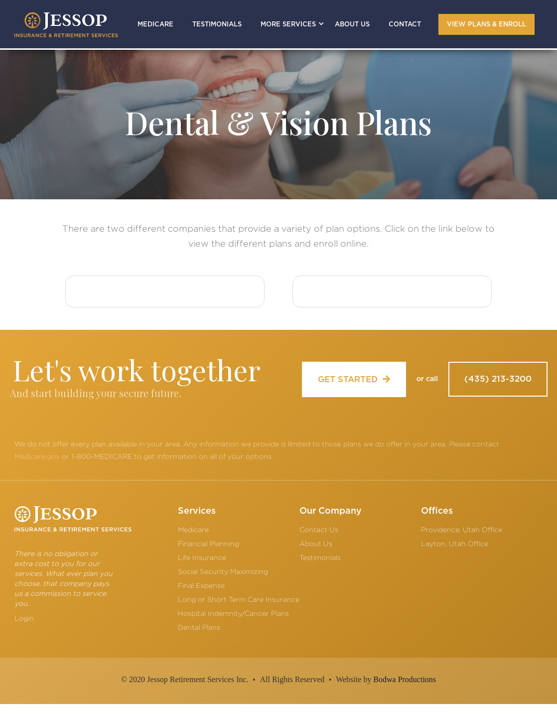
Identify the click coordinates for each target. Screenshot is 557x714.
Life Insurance (202, 557)
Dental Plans (199, 627)
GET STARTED (354, 379)
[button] (288, 24)
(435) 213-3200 (498, 379)
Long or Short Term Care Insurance (238, 599)
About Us (315, 543)
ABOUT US (352, 24)
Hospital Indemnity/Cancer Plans (233, 613)
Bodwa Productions (404, 679)
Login (24, 618)
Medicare (193, 529)
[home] (66, 25)
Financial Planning (208, 543)
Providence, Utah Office (461, 529)
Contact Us (318, 529)
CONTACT (405, 24)
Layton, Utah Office (454, 543)
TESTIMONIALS (217, 24)
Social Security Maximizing (223, 571)
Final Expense (201, 585)
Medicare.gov (37, 456)
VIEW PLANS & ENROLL (486, 24)
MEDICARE (155, 24)
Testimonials (320, 557)
